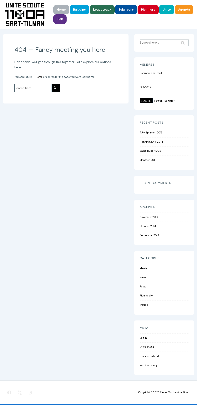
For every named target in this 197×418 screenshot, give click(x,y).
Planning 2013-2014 (151, 141)
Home (61, 9)
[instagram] (29, 393)
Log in (143, 337)
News (143, 277)
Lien (60, 19)
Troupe (144, 304)
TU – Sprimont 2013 (151, 132)
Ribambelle (146, 295)
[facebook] (9, 393)
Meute (143, 268)
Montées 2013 (148, 160)
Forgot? (158, 101)
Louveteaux (102, 9)
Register (169, 101)
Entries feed (147, 346)
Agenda (184, 9)
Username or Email (151, 73)
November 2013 (149, 217)
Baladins (79, 9)
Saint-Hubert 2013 (150, 150)
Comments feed (149, 356)
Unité (167, 9)
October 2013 (148, 226)
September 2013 (149, 235)
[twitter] (19, 393)
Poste (143, 286)
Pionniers (148, 9)
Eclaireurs (126, 9)
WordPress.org (148, 365)
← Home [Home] (38, 77)
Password (145, 86)
